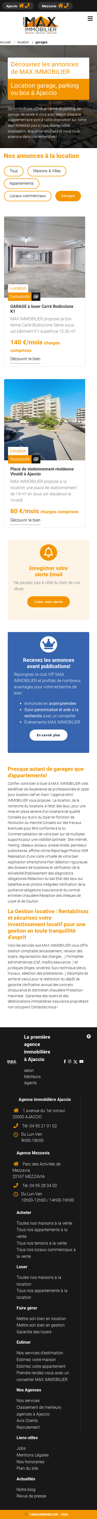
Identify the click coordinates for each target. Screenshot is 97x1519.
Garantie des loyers (34, 1331)
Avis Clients (27, 1420)
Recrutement (28, 1427)
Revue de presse (31, 1496)
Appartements (22, 183)
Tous (14, 171)
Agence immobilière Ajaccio (45, 1099)
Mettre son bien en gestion (41, 1325)
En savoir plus (50, 735)
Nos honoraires (30, 1461)
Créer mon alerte (50, 602)
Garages (68, 195)
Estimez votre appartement (41, 1366)
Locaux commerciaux (28, 195)
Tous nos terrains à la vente (42, 1243)
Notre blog (26, 1489)
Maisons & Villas (47, 171)
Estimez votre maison (36, 1359)
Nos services (28, 1400)
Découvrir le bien (25, 358)
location (23, 42)
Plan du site (27, 1468)
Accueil (5, 42)
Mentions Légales (33, 1455)
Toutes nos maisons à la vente (44, 1223)
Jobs (21, 1448)
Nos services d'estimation (40, 1352)
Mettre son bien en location (41, 1318)
